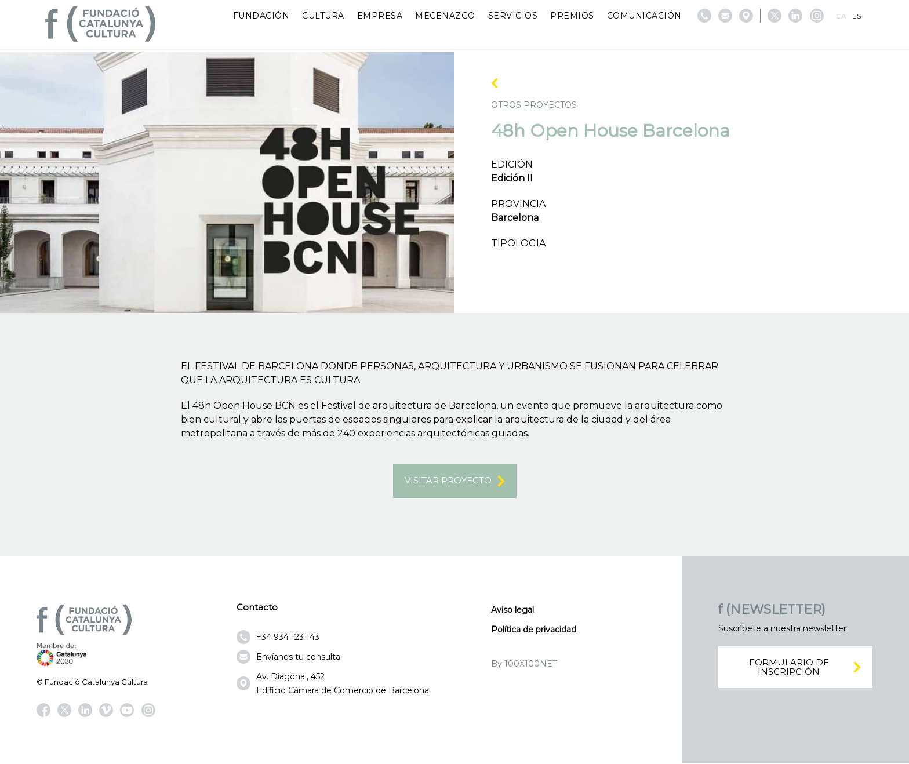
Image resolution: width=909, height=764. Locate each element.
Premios (572, 15)
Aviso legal (512, 610)
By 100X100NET (524, 664)
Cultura (323, 15)
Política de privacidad (533, 630)
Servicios (513, 15)
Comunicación (644, 15)
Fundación (261, 15)
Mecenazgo (445, 15)
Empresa (380, 15)
